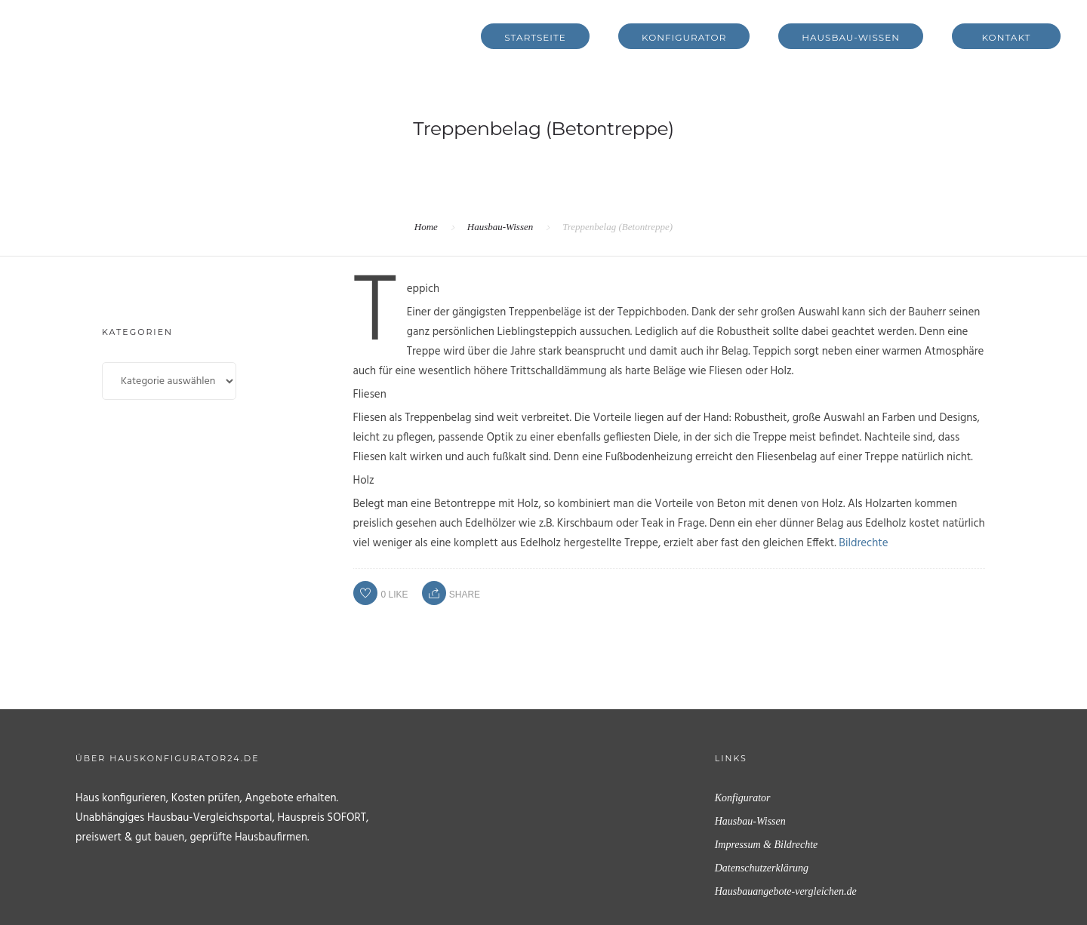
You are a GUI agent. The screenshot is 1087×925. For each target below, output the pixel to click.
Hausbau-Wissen (851, 37)
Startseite (535, 37)
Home (426, 226)
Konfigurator (684, 37)
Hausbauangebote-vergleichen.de (786, 891)
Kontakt (1006, 37)
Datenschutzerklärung (761, 868)
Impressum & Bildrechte (766, 844)
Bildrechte (863, 543)
